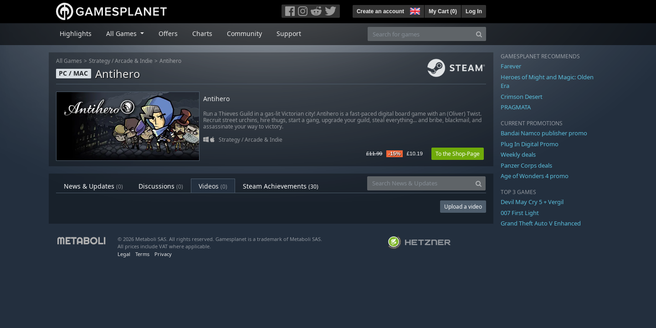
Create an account (380, 11)
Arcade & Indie (134, 60)
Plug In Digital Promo (530, 144)
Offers (168, 33)
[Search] (479, 34)
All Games (69, 60)
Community (244, 33)
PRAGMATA (516, 107)
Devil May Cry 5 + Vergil (532, 202)
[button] (414, 10)
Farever (511, 66)
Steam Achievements (280, 186)
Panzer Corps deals (526, 165)
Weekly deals (518, 154)
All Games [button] (122, 33)
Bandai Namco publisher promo (544, 133)
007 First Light (520, 213)
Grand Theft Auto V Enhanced (541, 223)
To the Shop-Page (458, 154)
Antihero (170, 60)
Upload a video (463, 206)
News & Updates (93, 186)
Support (289, 33)
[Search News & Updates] (419, 183)
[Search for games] (420, 34)
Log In (474, 11)
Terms (142, 254)
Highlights (76, 33)
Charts (202, 33)
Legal (124, 254)
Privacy (163, 254)
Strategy (99, 60)
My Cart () (443, 11)
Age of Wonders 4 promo (535, 176)
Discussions (160, 186)
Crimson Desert (522, 96)
